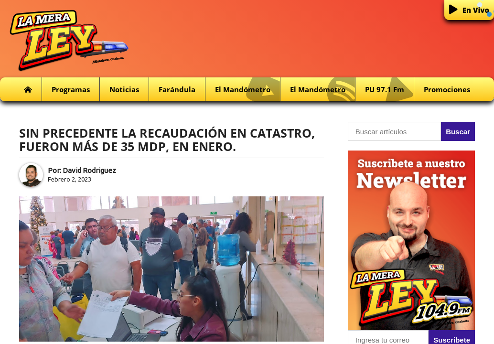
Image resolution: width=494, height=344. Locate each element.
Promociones (447, 89)
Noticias (124, 89)
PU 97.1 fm (389, 89)
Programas (71, 89)
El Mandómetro (247, 89)
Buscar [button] (458, 132)
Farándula (177, 89)
